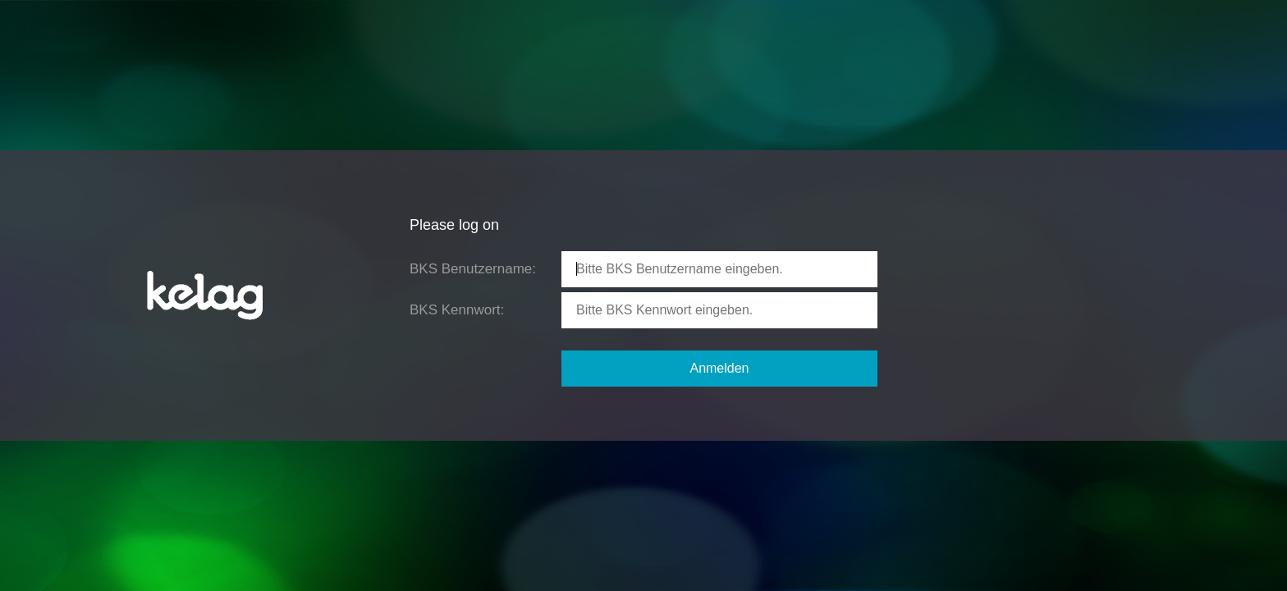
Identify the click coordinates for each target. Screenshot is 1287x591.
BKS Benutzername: (473, 269)
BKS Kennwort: (457, 310)
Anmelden (719, 368)
